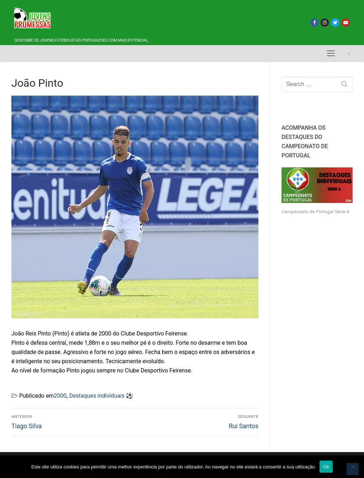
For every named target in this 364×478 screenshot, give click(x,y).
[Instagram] (325, 22)
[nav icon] (331, 53)
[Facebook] (314, 22)
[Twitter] (335, 22)
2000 (60, 395)
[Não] (353, 469)
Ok (326, 466)
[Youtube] (346, 22)
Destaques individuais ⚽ (101, 395)
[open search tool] (349, 53)
